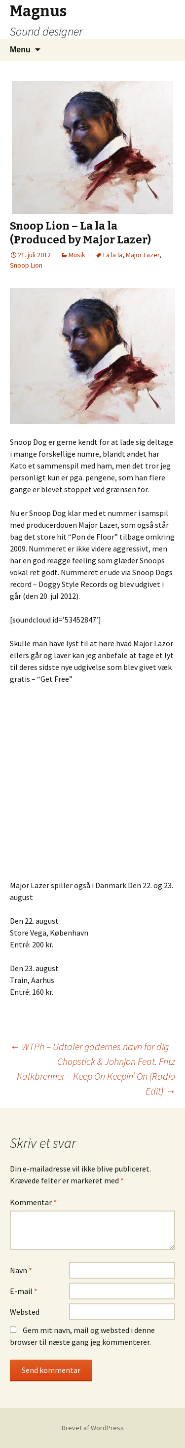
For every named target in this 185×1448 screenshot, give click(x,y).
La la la (112, 254)
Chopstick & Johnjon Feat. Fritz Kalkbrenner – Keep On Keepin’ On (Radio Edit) (96, 1076)
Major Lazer (142, 254)
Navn (21, 1270)
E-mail (23, 1291)
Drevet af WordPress (93, 1427)
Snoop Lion (26, 265)
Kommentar (33, 1202)
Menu (20, 49)
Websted (24, 1312)
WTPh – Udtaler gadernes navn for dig (89, 1046)
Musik (77, 254)
